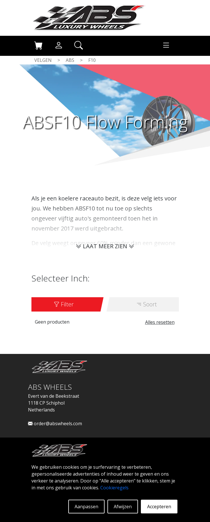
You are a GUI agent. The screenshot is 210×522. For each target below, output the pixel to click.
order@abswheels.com (55, 423)
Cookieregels (114, 487)
